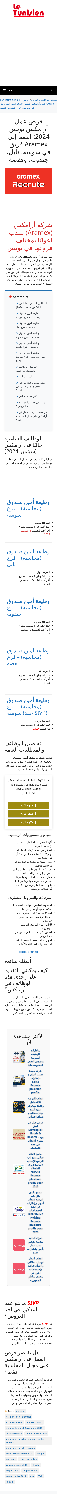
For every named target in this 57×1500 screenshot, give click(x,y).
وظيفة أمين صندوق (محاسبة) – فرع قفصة (28, 657)
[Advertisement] (28, 53)
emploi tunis (12, 1470)
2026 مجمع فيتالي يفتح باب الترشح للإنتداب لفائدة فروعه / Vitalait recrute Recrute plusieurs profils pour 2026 (35, 1170)
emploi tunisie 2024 (16, 1476)
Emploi (36, 1464)
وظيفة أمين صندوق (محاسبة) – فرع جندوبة (28, 607)
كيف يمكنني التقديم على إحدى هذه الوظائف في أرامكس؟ (30, 386)
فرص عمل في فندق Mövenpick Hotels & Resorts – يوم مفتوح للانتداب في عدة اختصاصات (35, 1135)
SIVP (36, 728)
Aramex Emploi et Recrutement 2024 (24, 1427)
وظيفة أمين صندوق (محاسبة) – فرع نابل (28, 558)
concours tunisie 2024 (17, 1464)
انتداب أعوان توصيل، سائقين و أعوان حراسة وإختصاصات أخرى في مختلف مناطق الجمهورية (35, 1269)
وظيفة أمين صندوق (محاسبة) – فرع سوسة (28, 508)
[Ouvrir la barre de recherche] (52, 90)
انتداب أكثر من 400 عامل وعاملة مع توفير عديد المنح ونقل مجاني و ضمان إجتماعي (35, 1107)
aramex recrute (14, 1433)
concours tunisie (28, 951)
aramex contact (34, 1422)
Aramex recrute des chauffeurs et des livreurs (25, 1441)
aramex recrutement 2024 (19, 1453)
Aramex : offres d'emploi (18, 1416)
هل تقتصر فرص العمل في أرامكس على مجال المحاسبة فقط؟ (31, 416)
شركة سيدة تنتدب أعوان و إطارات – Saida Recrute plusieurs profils (35, 1081)
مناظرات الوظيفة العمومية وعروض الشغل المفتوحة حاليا (35, 1058)
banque (41, 1453)
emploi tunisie (30, 1470)
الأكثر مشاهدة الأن (28, 396)
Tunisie (9, 1481)
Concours (11, 1459)
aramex (20, 1411)
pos (32, 1476)
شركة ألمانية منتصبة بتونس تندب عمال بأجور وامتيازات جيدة (35, 1245)
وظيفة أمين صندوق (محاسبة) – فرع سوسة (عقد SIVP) (31, 356)
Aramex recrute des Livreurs (20, 1448)
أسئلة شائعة (25, 376)
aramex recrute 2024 (36, 1433)
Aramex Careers (14, 1422)
